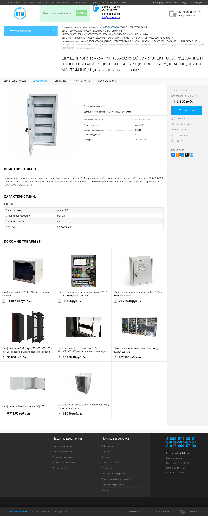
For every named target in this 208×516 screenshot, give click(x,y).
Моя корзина (190, 12)
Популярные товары (62, 451)
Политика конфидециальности (116, 479)
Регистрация (196, 2)
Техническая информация (104, 2)
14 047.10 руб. (17, 301)
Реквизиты (81, 2)
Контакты (42, 2)
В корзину (187, 110)
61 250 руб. (71, 413)
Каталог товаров (31, 31)
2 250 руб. (182, 101)
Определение (170, 2)
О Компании (12, 2)
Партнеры (28, 2)
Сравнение (133, 511)
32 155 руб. (71, 301)
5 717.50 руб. (16, 413)
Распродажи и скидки (63, 457)
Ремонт (105, 490)
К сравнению (179, 135)
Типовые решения (61, 468)
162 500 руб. (127, 357)
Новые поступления (62, 446)
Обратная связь (15, 511)
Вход (183, 2)
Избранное (163, 511)
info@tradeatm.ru (111, 17)
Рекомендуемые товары (65, 462)
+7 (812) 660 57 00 (41, 511)
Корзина (192, 511)
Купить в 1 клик (180, 124)
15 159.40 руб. (73, 357)
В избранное (179, 129)
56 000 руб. (15, 357)
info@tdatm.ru (184, 453)
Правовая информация (113, 484)
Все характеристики (140, 119)
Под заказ (177, 140)
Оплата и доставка (61, 2)
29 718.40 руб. (128, 301)
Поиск (81, 13)
